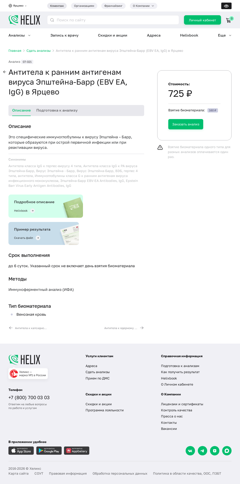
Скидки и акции (112, 35)
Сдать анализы (98, 372)
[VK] (190, 450)
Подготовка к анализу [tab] (57, 110)
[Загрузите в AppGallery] (76, 450)
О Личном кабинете (177, 384)
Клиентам (57, 6)
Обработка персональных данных (120, 473)
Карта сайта (18, 473)
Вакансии (169, 429)
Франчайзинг (113, 6)
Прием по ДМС (98, 378)
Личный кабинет (202, 20)
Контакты (169, 422)
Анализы (16, 35)
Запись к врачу (64, 35)
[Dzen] (214, 450)
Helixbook (189, 35)
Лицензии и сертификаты (182, 404)
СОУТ (38, 473)
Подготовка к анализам (180, 366)
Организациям (84, 6)
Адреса (154, 35)
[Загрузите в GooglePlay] (49, 450)
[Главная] (42, 359)
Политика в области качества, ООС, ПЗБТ (187, 473)
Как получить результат (180, 372)
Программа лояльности (105, 410)
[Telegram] (202, 450)
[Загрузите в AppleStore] (21, 450)
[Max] (227, 450)
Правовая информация (68, 473)
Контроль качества (176, 410)
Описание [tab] (21, 110)
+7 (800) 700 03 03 (29, 397)
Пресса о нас (172, 416)
